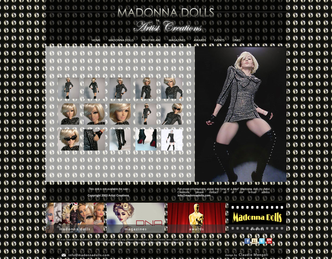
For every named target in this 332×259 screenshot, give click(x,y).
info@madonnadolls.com (194, 195)
